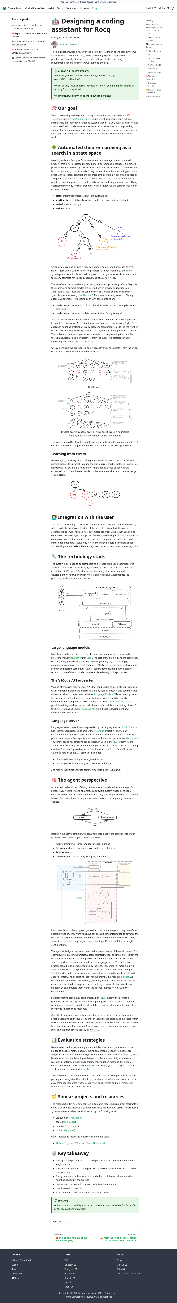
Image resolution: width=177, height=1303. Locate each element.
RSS (67, 1282)
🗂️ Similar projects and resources (153, 91)
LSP (78, 752)
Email (68, 1286)
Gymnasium (132, 738)
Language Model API (105, 694)
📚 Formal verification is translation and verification (28, 43)
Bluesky (69, 1278)
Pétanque (99, 730)
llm (60, 1221)
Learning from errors (154, 38)
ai (66, 1221)
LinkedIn (75, 1205)
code (71, 1117)
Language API (88, 708)
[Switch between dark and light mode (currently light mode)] (172, 8)
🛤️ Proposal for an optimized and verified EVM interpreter (27, 27)
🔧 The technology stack (153, 52)
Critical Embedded (35, 8)
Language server (155, 72)
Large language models (154, 59)
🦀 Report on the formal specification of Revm (29, 35)
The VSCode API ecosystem (154, 66)
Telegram (70, 1269)
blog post (124, 976)
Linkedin (70, 1264)
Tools (60, 8)
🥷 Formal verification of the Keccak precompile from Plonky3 (28, 59)
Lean (88, 657)
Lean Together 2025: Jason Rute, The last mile (82, 1143)
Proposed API (116, 701)
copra (129, 270)
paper (79, 1117)
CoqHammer (85, 295)
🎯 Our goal (151, 20)
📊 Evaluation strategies (151, 84)
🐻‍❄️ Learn (84, 8)
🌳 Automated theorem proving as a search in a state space (154, 28)
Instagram (71, 1273)
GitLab (164, 8)
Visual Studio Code (79, 118)
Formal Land (85, 1069)
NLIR (115, 741)
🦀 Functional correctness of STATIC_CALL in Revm (25, 51)
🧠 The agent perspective (151, 77)
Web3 (51, 8)
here (114, 2)
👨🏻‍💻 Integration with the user (154, 45)
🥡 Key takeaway (153, 96)
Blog (94, 8)
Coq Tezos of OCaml (128, 1273)
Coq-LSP (125, 727)
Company (71, 8)
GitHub (151, 8)
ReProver (77, 657)
